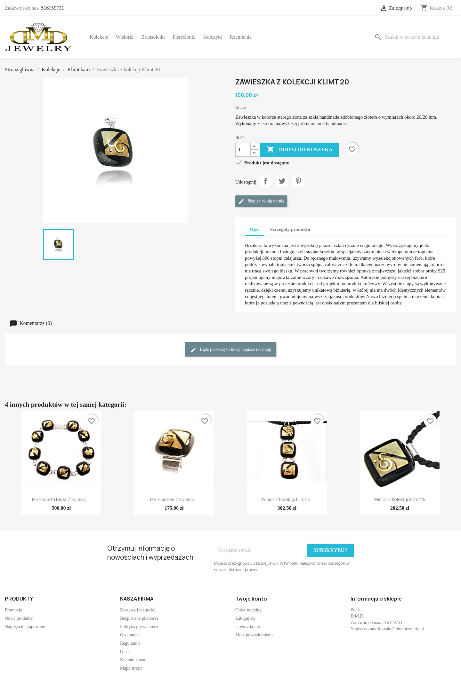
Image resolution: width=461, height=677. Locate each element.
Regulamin (130, 643)
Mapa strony (131, 668)
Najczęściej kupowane (25, 626)
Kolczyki (212, 37)
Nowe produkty (19, 618)
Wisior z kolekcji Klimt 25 (399, 499)
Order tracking (248, 610)
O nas (125, 651)
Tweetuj (282, 181)
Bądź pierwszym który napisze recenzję (230, 350)
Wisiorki (124, 37)
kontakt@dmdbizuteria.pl (401, 628)
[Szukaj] (414, 37)
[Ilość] (243, 150)
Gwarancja (130, 635)
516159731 (52, 8)
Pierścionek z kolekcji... (174, 499)
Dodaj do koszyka (299, 150)
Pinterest (298, 181)
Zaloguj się (245, 618)
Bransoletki (153, 37)
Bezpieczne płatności (139, 618)
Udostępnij (265, 181)
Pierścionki (184, 37)
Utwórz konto (247, 626)
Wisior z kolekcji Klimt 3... (287, 499)
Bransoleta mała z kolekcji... (61, 499)
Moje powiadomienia (254, 635)
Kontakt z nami (134, 659)
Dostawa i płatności (137, 610)
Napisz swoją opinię (261, 201)
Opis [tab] (254, 229)
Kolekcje (99, 37)
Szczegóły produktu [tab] (290, 229)
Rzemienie (241, 37)
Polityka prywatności (139, 626)
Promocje (13, 610)
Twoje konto (251, 598)
